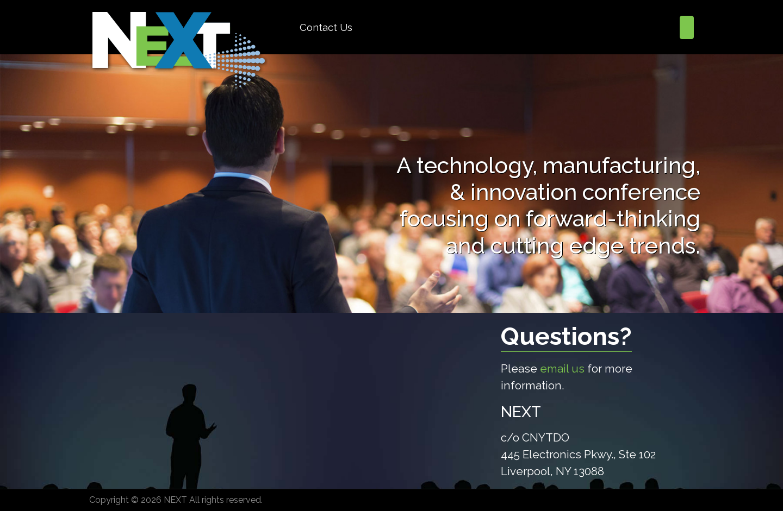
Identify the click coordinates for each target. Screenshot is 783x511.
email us (562, 368)
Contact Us (326, 27)
